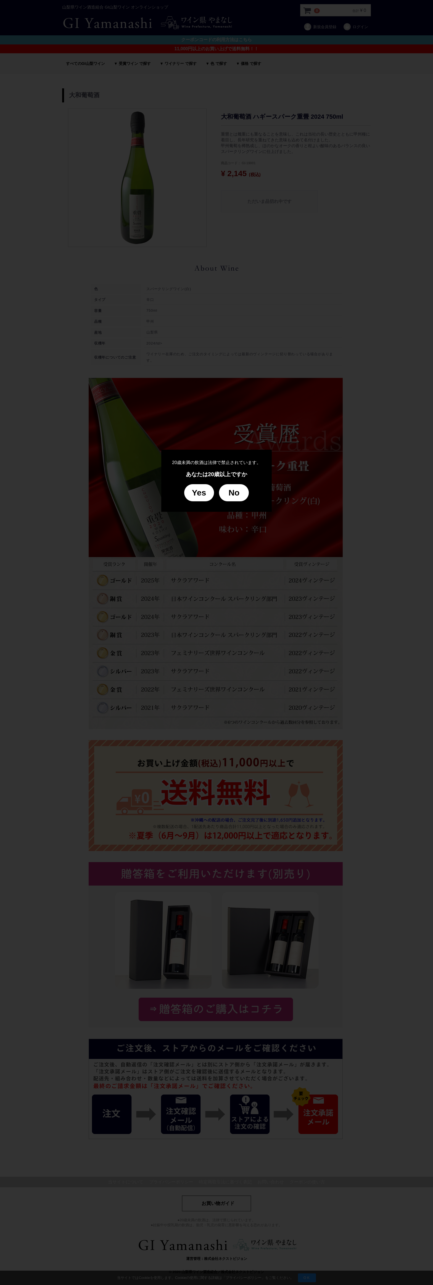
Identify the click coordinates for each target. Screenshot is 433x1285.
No (233, 492)
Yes (199, 492)
